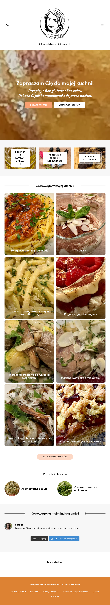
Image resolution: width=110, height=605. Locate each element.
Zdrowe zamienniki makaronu (86, 488)
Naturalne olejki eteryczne (75, 591)
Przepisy (34, 591)
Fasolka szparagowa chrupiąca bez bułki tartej (29, 312)
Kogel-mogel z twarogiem (80, 314)
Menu (102, 25)
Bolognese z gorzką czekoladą (29, 250)
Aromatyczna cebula (34, 488)
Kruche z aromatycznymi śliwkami (81, 441)
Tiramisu (80, 250)
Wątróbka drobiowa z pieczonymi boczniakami (29, 440)
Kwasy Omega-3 (51, 591)
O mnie (96, 591)
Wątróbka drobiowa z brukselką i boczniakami (29, 376)
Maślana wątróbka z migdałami (80, 378)
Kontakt (55, 596)
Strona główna (18, 591)
